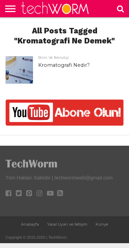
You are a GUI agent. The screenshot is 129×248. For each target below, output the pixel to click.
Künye (102, 224)
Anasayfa (30, 224)
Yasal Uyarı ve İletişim (67, 224)
